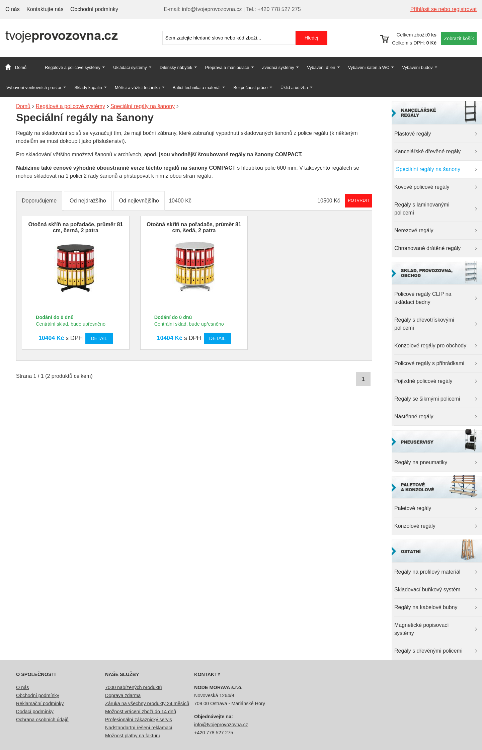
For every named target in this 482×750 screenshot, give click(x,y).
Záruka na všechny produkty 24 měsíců (147, 703)
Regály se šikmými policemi (427, 399)
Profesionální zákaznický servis (138, 719)
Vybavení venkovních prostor (34, 87)
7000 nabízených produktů (133, 687)
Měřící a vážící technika (137, 87)
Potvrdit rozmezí (359, 200)
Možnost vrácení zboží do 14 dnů (140, 711)
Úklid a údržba (294, 87)
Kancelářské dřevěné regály (427, 151)
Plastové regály (412, 134)
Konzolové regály (414, 526)
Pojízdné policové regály (423, 381)
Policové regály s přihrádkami (429, 363)
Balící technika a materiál (197, 87)
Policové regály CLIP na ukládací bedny (422, 298)
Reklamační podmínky (40, 703)
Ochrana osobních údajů (42, 719)
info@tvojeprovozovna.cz (221, 724)
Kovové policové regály (422, 187)
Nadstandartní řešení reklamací (138, 727)
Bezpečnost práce (250, 87)
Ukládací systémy (130, 67)
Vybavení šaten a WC (368, 67)
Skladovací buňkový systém (427, 589)
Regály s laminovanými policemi (422, 209)
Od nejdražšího (88, 200)
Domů (20, 67)
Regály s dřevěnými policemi (428, 651)
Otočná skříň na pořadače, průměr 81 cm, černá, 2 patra (75, 227)
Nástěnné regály (413, 416)
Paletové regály (412, 508)
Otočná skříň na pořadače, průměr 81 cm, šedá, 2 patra (194, 227)
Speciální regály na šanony (428, 169)
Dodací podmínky (35, 711)
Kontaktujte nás (44, 9)
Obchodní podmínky (94, 9)
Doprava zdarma (123, 695)
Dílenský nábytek (176, 67)
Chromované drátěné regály (427, 248)
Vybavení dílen (321, 67)
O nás (12, 9)
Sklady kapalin (88, 87)
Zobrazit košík (459, 38)
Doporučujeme (39, 200)
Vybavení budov (417, 67)
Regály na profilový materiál (427, 572)
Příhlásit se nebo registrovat (443, 9)
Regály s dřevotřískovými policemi (424, 324)
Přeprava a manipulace (227, 67)
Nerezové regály (413, 230)
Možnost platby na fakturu (132, 735)
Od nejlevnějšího (139, 200)
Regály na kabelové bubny (426, 607)
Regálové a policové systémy (72, 67)
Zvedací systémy (278, 67)
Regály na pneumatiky (420, 462)
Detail (99, 338)
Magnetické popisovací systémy (421, 629)
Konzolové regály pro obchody (430, 345)
